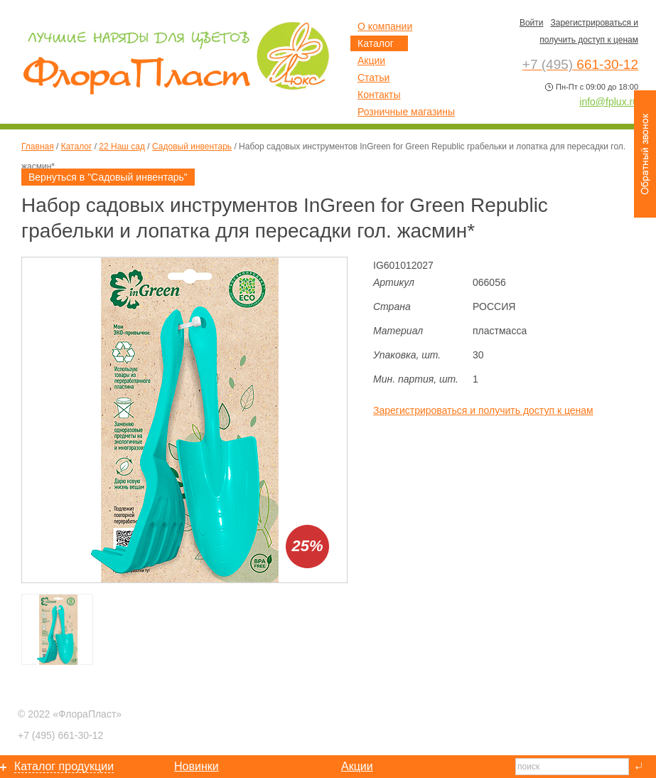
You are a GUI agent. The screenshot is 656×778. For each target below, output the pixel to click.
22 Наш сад (122, 146)
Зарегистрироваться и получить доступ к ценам (483, 410)
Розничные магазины (406, 111)
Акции (371, 60)
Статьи (373, 77)
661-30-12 (60, 735)
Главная (37, 146)
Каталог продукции (64, 766)
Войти (532, 23)
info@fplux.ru (608, 101)
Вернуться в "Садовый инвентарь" (108, 177)
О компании (384, 26)
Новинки (196, 766)
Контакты (378, 94)
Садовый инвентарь (192, 146)
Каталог (76, 146)
